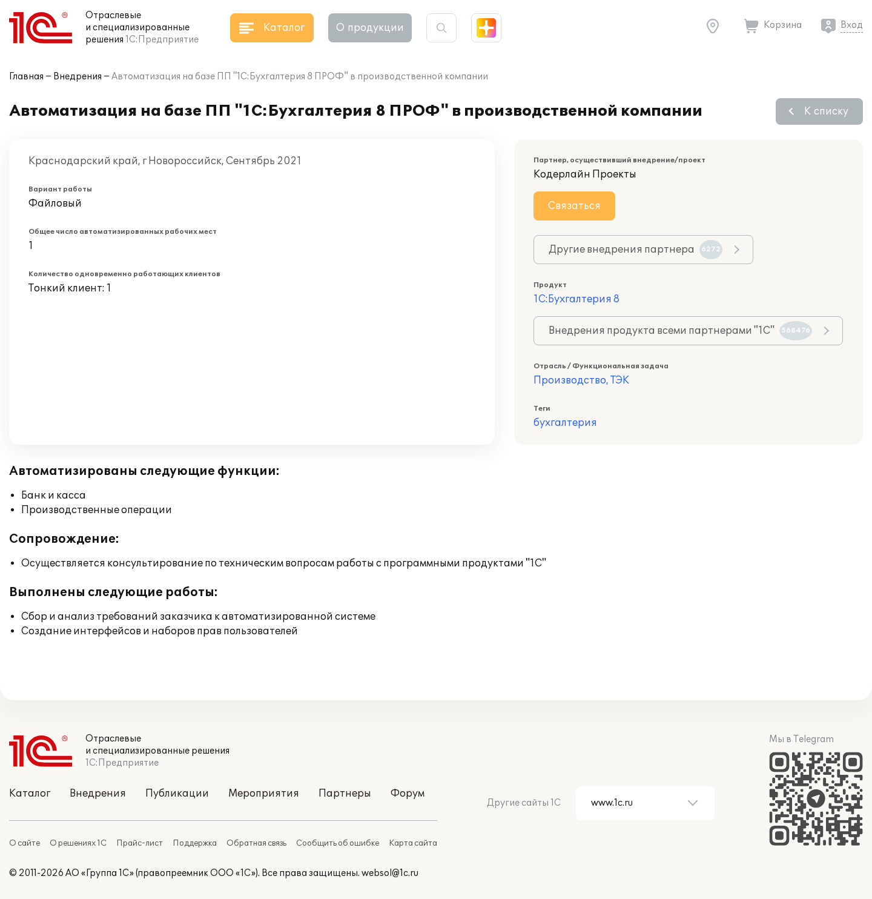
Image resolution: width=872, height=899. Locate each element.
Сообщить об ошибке (337, 843)
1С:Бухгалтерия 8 (576, 299)
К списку (826, 111)
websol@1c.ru (390, 873)
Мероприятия (263, 794)
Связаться (574, 206)
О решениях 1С (78, 843)
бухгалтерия (565, 423)
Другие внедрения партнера (635, 249)
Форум (407, 794)
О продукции (370, 28)
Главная (26, 76)
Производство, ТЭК (581, 380)
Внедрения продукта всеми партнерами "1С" (680, 330)
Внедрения (77, 76)
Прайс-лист (139, 843)
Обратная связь (256, 843)
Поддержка (195, 843)
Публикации (177, 794)
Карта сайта (413, 843)
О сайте (24, 843)
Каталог (29, 794)
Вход (852, 25)
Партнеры (345, 794)
